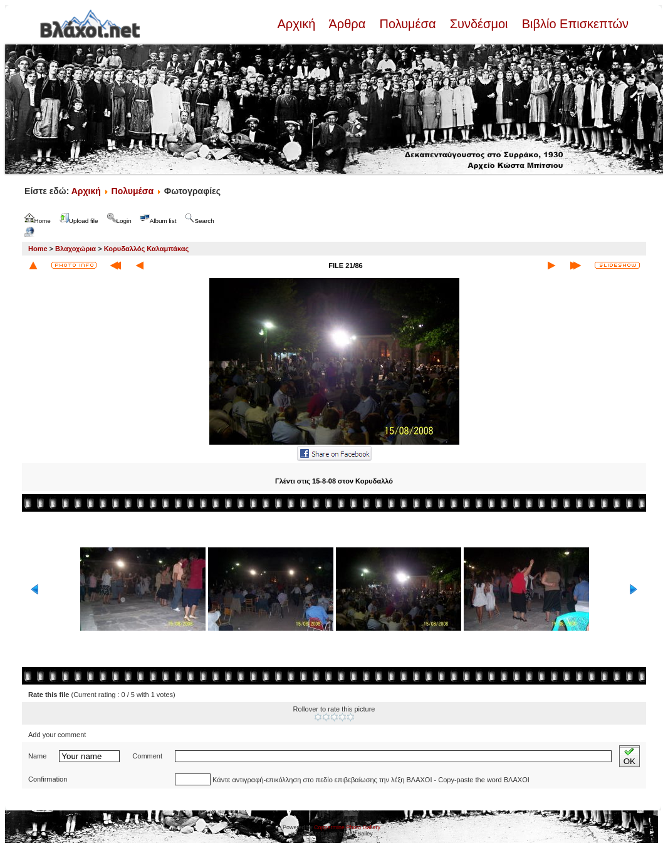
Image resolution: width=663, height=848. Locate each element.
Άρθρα (347, 24)
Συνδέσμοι (478, 24)
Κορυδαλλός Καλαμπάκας (146, 248)
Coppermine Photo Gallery (347, 827)
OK (629, 756)
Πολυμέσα (407, 24)
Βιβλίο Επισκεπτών (573, 24)
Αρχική (297, 24)
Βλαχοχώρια (75, 248)
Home (38, 248)
